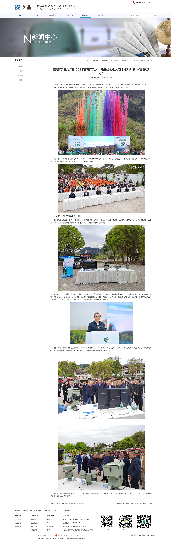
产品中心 (36, 15)
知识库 (49, 523)
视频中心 (18, 526)
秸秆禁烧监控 (38, 510)
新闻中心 (85, 15)
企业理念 (34, 523)
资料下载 (50, 530)
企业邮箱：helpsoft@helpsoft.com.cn (75, 526)
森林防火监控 (27, 510)
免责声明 (142, 535)
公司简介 (34, 519)
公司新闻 (105, 60)
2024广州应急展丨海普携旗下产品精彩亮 (70, 503)
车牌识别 (68, 510)
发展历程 (34, 526)
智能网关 (48, 510)
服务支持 (69, 15)
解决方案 (52, 15)
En (152, 3)
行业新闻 (18, 523)
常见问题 (50, 526)
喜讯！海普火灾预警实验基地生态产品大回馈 (136, 503)
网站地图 (133, 535)
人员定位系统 (58, 510)
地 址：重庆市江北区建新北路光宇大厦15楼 (78, 530)
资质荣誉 (34, 530)
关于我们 (101, 15)
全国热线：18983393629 (71, 523)
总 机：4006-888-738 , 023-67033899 (76, 519)
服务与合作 (51, 519)
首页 (20, 15)
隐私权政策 (150, 535)
